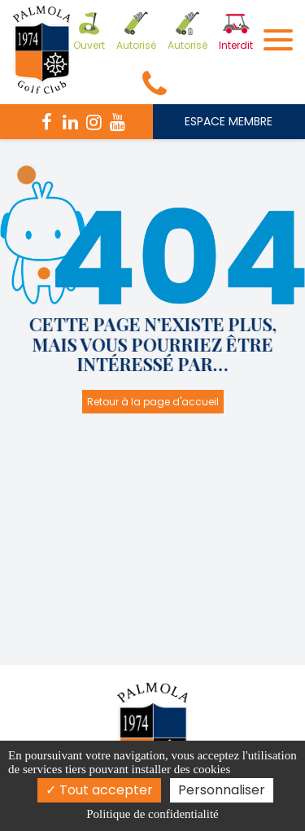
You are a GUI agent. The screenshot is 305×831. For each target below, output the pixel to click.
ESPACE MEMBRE (228, 121)
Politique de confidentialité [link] (152, 813)
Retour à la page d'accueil (153, 402)
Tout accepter (99, 790)
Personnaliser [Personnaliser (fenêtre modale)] (221, 790)
